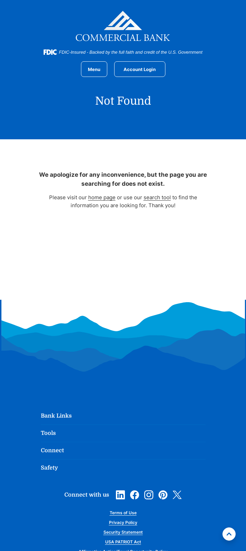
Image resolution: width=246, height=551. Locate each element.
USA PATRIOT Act (123, 541)
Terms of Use (123, 512)
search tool (157, 197)
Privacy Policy (123, 522)
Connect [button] (52, 450)
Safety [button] (49, 468)
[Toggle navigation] (94, 69)
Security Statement (123, 532)
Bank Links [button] (56, 416)
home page (102, 197)
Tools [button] (48, 433)
